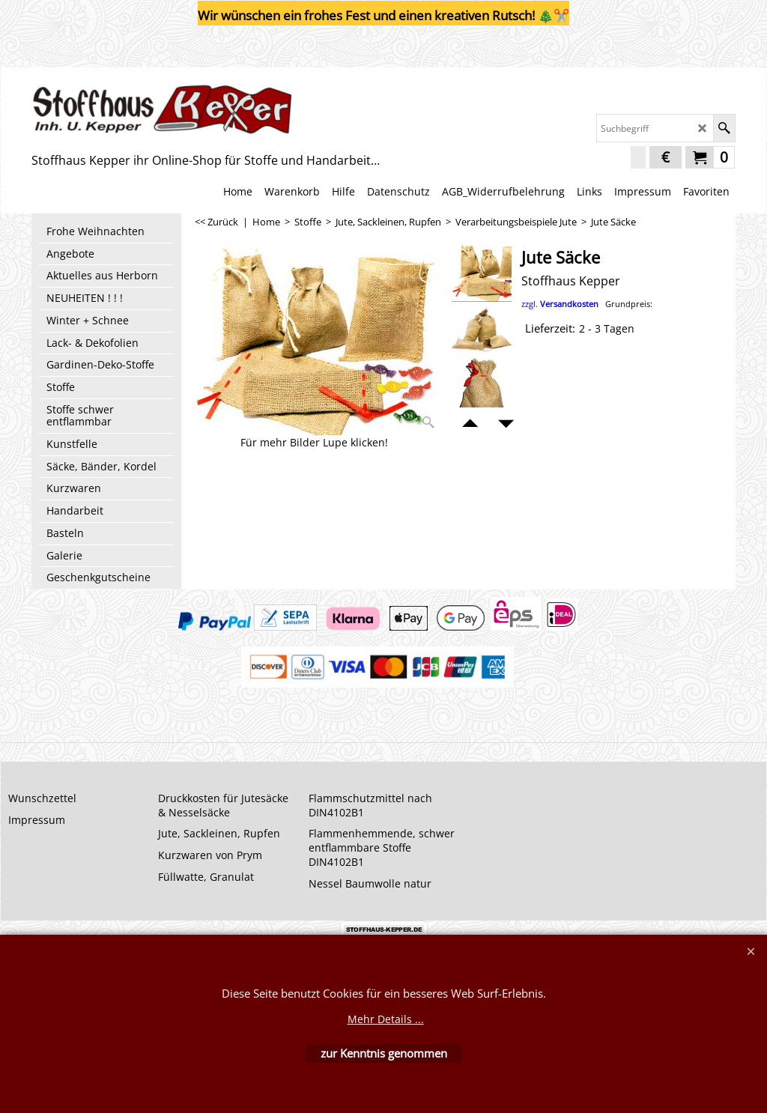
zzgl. (586, 303)
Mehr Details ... (386, 1019)
